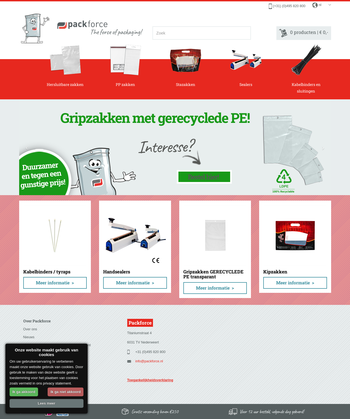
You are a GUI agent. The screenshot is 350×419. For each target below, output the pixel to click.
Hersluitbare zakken (65, 65)
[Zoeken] (245, 32)
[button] (27, 147)
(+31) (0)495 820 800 (289, 6)
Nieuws (28, 337)
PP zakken (125, 65)
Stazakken (185, 65)
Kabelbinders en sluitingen (306, 69)
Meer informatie (53, 282)
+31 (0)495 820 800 (150, 352)
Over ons (30, 329)
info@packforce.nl (149, 361)
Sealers (246, 65)
